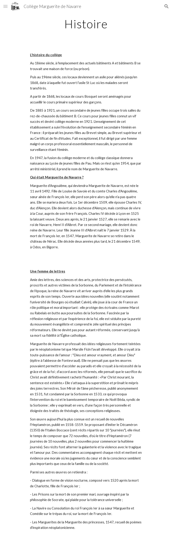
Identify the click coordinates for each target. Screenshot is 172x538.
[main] (86, 24)
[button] (5, 6)
